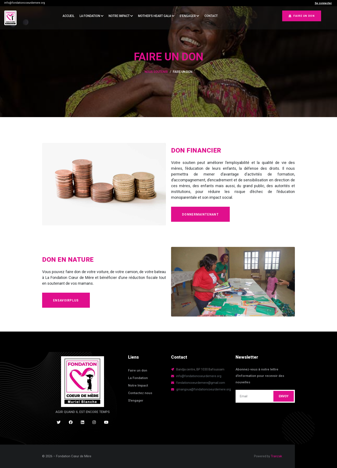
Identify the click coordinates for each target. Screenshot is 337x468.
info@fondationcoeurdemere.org (24, 2)
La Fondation (91, 16)
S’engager (135, 400)
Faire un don (302, 15)
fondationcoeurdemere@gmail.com (200, 382)
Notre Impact (121, 16)
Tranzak (276, 456)
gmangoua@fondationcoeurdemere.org (203, 389)
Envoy (283, 396)
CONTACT (211, 16)
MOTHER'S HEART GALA (156, 16)
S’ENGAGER (189, 16)
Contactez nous (140, 393)
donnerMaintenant (200, 214)
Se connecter (323, 3)
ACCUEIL (68, 16)
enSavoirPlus (66, 300)
